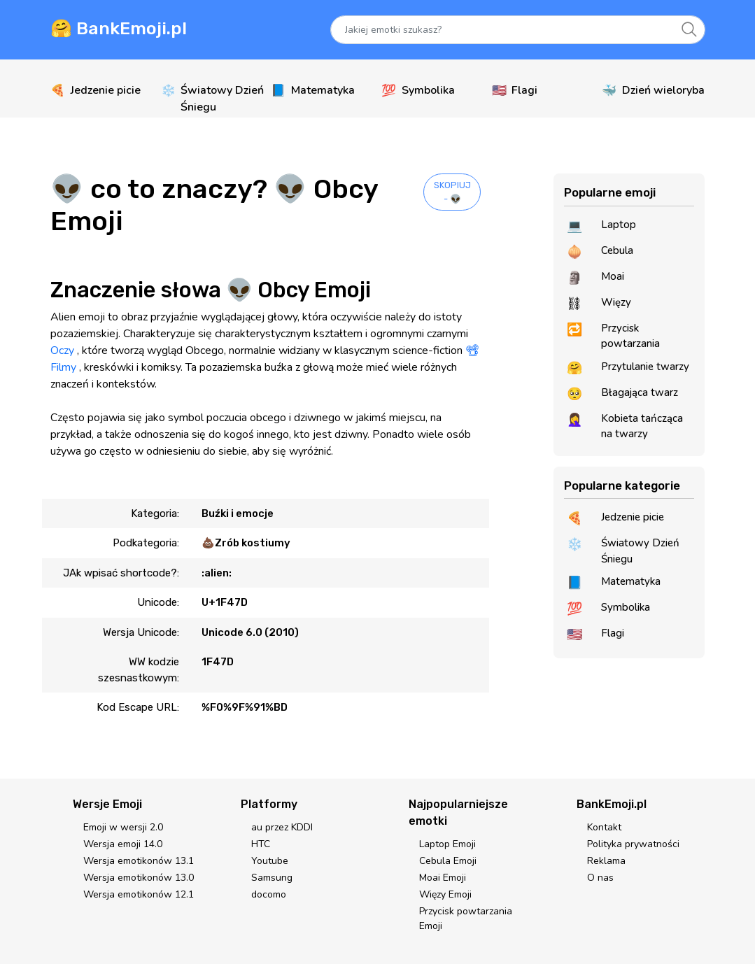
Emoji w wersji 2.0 (123, 827)
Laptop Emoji (447, 844)
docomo (268, 894)
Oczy (62, 350)
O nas (600, 877)
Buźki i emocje (238, 513)
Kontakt (604, 827)
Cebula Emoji (448, 860)
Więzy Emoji (445, 894)
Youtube (269, 860)
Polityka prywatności (633, 844)
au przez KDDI (282, 827)
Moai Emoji (442, 877)
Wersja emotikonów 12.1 (138, 894)
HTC (260, 844)
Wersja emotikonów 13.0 (138, 877)
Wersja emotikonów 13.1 (138, 860)
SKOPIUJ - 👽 (452, 192)
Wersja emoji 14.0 (122, 844)
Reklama (606, 860)
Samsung (271, 877)
